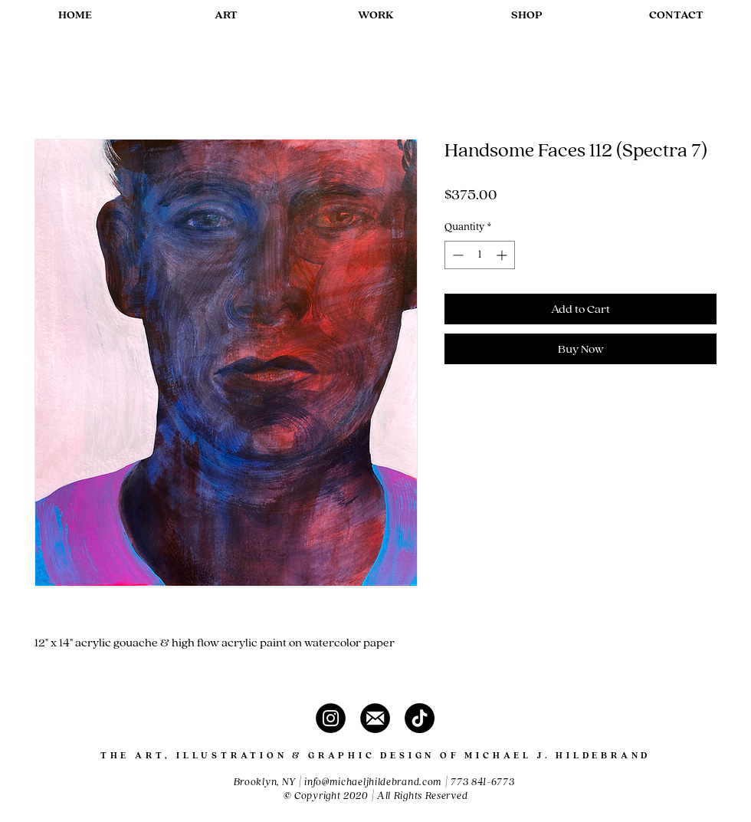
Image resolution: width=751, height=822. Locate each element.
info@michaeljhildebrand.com (373, 782)
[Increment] (503, 255)
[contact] (375, 718)
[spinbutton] (480, 255)
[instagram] (331, 718)
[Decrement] (456, 255)
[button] (225, 15)
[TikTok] (420, 718)
